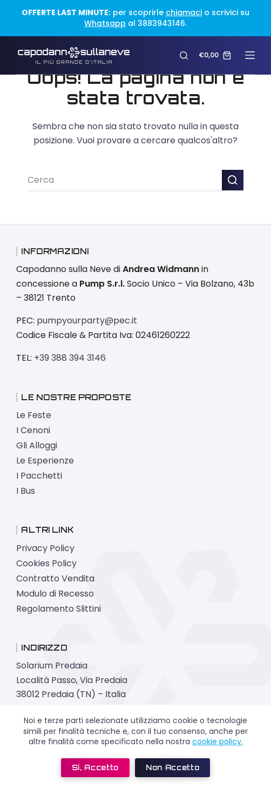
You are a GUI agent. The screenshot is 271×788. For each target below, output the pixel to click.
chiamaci (184, 12)
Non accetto (172, 767)
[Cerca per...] (125, 180)
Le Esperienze (45, 460)
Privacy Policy (45, 548)
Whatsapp (105, 23)
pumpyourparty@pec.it (87, 320)
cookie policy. (217, 741)
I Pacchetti (39, 475)
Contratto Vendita (55, 578)
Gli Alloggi (36, 445)
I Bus (25, 491)
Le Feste (33, 415)
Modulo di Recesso (55, 593)
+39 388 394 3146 (70, 358)
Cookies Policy (46, 563)
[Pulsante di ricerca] (232, 180)
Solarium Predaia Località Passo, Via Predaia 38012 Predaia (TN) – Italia (71, 679)
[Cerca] (184, 55)
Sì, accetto (95, 767)
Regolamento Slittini (58, 608)
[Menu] (250, 55)
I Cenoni (33, 430)
